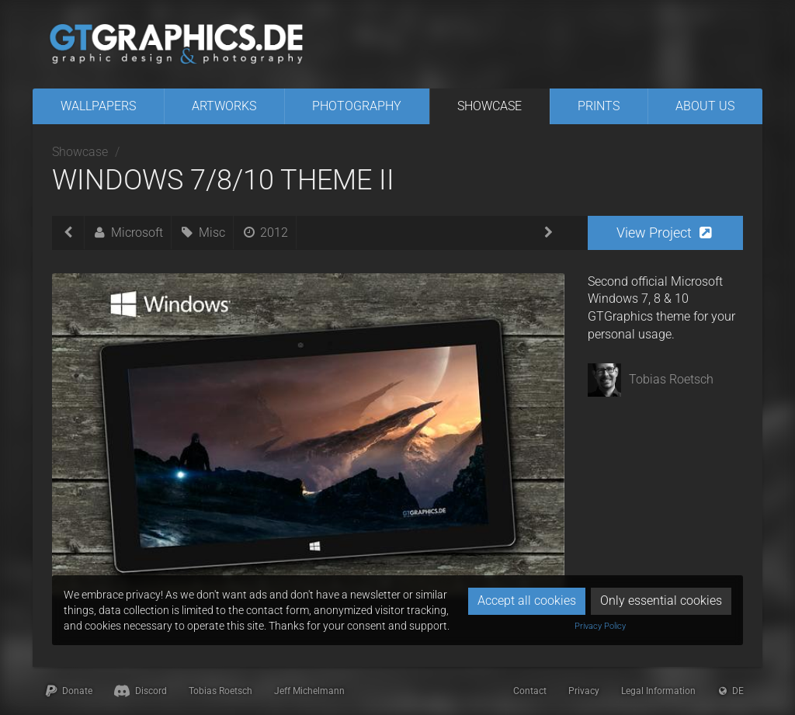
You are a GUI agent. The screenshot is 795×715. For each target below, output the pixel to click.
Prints (599, 106)
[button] (665, 233)
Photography (356, 106)
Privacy (583, 690)
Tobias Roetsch (220, 690)
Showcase (489, 106)
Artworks (224, 106)
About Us (704, 106)
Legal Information (658, 690)
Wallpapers (98, 106)
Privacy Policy (600, 626)
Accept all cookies (526, 600)
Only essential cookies (661, 600)
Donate (67, 690)
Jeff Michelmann (309, 690)
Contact (530, 690)
